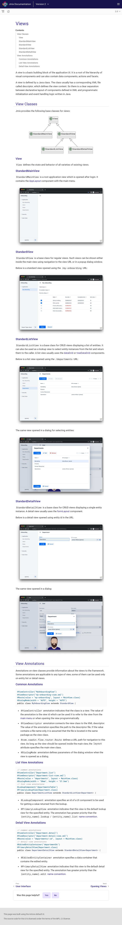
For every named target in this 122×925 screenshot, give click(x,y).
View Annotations (25, 55)
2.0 (116, 11)
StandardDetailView (27, 52)
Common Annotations (28, 59)
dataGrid (68, 353)
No (55, 895)
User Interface (23, 886)
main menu (26, 718)
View (21, 37)
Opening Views (99, 886)
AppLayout (35, 180)
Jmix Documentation (16, 4)
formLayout (63, 511)
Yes (46, 895)
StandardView (25, 45)
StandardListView (26, 48)
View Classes (22, 34)
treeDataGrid (83, 353)
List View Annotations (28, 63)
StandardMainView (27, 41)
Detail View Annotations (29, 66)
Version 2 (42, 4)
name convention (88, 816)
